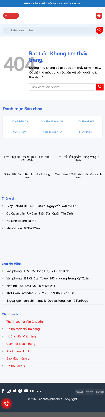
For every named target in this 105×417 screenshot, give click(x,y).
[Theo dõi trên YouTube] (26, 391)
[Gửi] (99, 30)
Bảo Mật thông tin (18, 358)
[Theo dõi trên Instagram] (9, 391)
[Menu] (11, 16)
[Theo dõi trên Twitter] (14, 391)
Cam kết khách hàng (20, 343)
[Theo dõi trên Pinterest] (20, 391)
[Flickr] (32, 391)
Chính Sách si (15, 366)
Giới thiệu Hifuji (17, 351)
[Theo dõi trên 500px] (38, 391)
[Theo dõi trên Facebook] (3, 391)
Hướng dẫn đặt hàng (21, 336)
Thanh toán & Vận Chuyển (24, 321)
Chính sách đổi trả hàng (23, 329)
